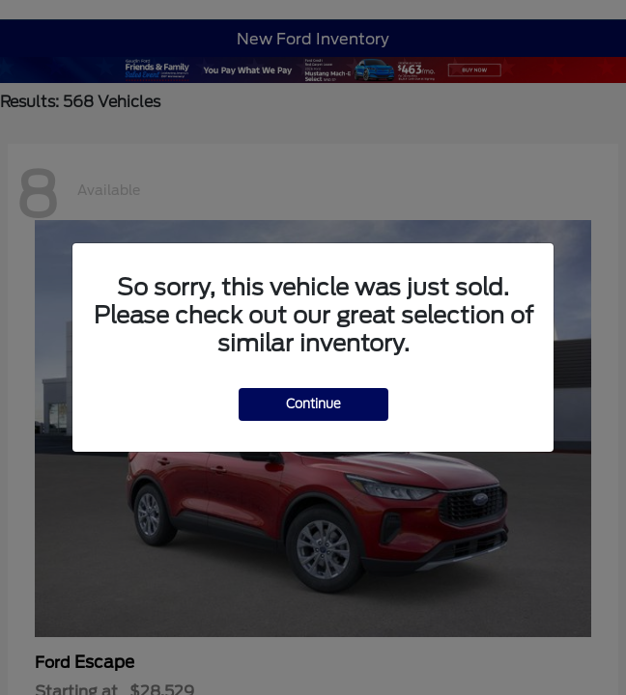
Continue (313, 404)
